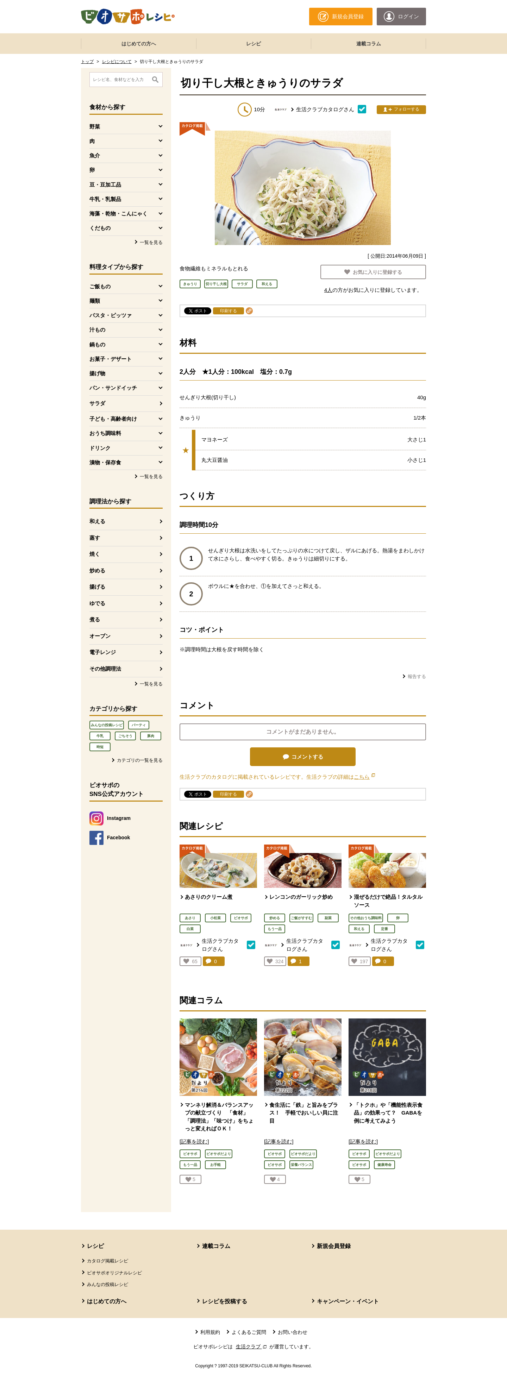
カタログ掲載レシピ (107, 1260)
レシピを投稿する (224, 1301)
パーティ (139, 725)
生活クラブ (252, 1346)
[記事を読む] (194, 1141)
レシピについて (117, 61)
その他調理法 (105, 669)
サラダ (97, 403)
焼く (94, 554)
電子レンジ (102, 652)
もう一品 (275, 929)
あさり (190, 918)
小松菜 (215, 918)
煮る (94, 619)
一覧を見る (151, 242)
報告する (417, 676)
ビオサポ (241, 918)
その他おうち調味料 (366, 918)
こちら (364, 777)
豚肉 (150, 736)
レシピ (253, 43)
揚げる (97, 587)
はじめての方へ (138, 43)
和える (97, 521)
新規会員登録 (334, 1246)
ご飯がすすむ (301, 918)
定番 (384, 929)
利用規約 (210, 1332)
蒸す (94, 538)
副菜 (328, 918)
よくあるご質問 (249, 1332)
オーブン (100, 636)
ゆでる (97, 603)
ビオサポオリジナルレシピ (114, 1272)
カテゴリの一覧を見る (140, 760)
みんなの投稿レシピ (107, 725)
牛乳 (100, 736)
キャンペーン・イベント (348, 1301)
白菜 (190, 929)
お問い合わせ (292, 1332)
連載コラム (368, 43)
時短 (100, 747)
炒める (97, 570)
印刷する (228, 310)
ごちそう (125, 736)
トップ (87, 61)
